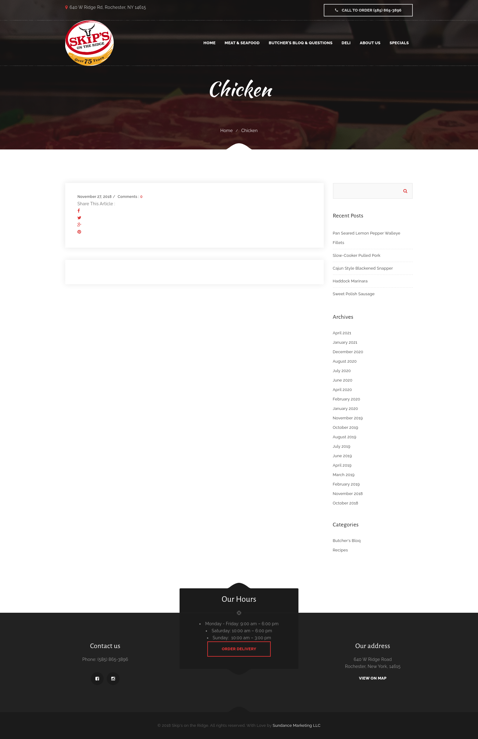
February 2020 (346, 399)
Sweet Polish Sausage (354, 294)
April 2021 (342, 333)
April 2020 (342, 389)
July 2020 (342, 370)
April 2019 (342, 465)
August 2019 (344, 437)
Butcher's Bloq (347, 540)
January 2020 (345, 408)
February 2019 (346, 484)
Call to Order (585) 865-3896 (368, 10)
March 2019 (344, 474)
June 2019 (342, 456)
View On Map (373, 678)
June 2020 (342, 380)
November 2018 (348, 493)
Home (226, 130)
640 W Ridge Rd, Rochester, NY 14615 (108, 7)
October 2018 (345, 503)
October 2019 (345, 427)
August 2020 (345, 361)
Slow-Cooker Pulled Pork (356, 255)
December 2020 (348, 352)
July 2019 (342, 446)
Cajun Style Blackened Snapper (363, 268)
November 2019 (348, 418)
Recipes (340, 550)
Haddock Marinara (350, 281)
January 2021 (345, 342)
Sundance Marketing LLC (297, 725)
